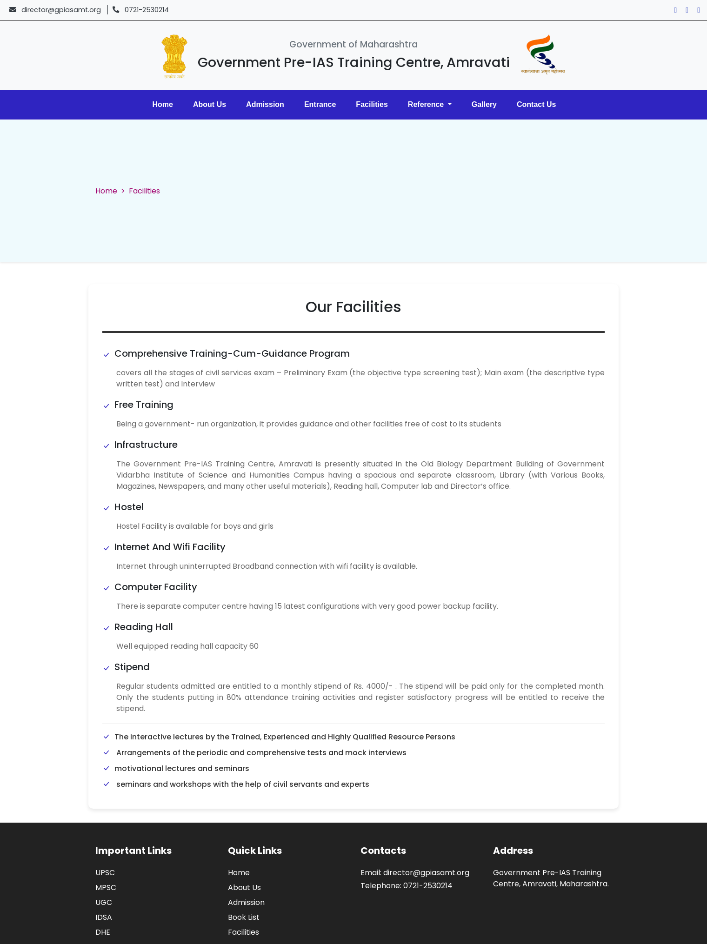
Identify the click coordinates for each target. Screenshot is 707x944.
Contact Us (536, 104)
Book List (244, 917)
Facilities (371, 104)
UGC (103, 902)
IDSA (103, 917)
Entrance (320, 104)
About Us (209, 104)
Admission (265, 104)
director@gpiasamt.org (61, 9)
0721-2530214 (147, 9)
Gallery (484, 104)
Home (163, 104)
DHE (102, 932)
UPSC (105, 872)
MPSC (105, 887)
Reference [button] (427, 104)
